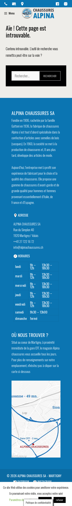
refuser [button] (59, 500)
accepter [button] (45, 500)
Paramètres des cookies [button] (21, 499)
